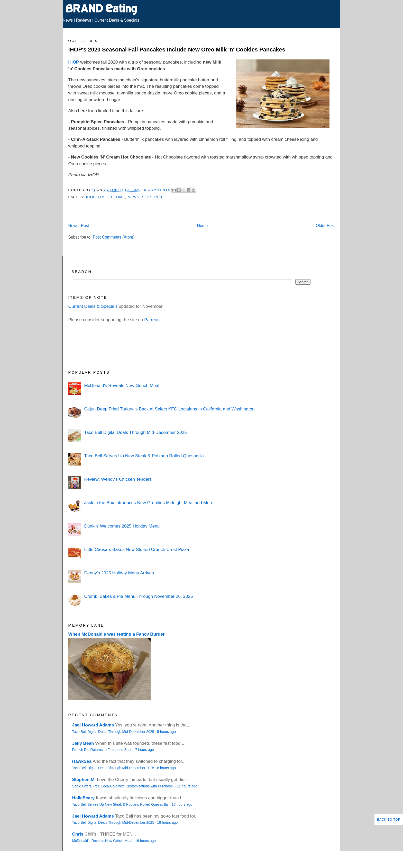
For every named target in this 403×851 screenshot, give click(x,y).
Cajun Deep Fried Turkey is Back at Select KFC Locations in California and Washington (169, 408)
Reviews (83, 20)
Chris (78, 834)
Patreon (152, 319)
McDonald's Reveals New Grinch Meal (121, 385)
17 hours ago (182, 804)
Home (202, 225)
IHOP (73, 62)
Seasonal (152, 197)
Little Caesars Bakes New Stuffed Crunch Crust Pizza (136, 549)
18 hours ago (167, 822)
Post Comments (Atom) (113, 237)
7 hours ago (144, 750)
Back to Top (388, 819)
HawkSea (81, 761)
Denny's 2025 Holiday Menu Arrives (119, 572)
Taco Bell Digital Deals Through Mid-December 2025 (135, 432)
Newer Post (78, 225)
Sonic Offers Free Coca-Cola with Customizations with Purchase (123, 786)
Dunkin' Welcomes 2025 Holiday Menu (122, 526)
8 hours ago (166, 768)
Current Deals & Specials (116, 20)
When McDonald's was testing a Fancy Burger (116, 634)
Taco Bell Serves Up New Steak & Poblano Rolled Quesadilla (144, 455)
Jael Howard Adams (93, 724)
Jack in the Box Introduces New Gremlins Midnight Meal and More (148, 502)
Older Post (325, 225)
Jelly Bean (83, 743)
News (68, 20)
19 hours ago (145, 841)
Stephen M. (84, 779)
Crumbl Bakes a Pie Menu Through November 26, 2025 (138, 596)
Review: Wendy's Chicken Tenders (118, 479)
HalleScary (83, 797)
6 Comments (157, 190)
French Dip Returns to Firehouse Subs (102, 750)
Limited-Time (111, 197)
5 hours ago (166, 732)
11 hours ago (187, 786)
